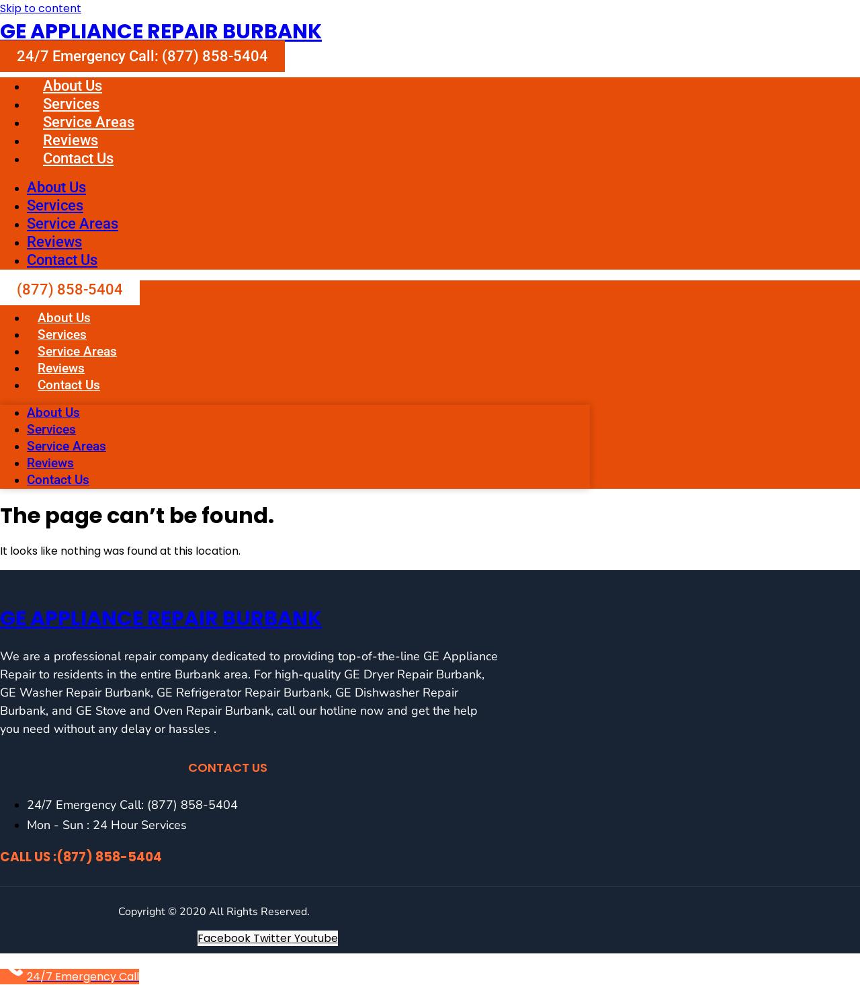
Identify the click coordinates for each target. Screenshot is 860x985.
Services (71, 103)
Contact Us (78, 158)
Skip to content (40, 8)
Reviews (70, 140)
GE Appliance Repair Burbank (161, 31)
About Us (72, 85)
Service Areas (88, 122)
